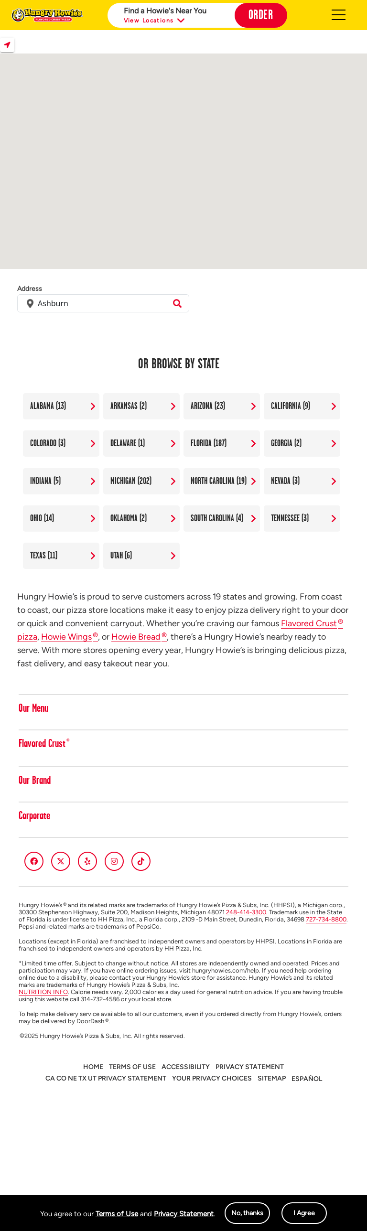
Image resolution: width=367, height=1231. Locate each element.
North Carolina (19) (219, 481)
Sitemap (272, 1078)
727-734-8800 (326, 919)
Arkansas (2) (128, 406)
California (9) (290, 406)
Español (306, 1079)
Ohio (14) (42, 518)
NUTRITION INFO (43, 992)
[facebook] (33, 861)
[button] (343, 711)
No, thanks (247, 1213)
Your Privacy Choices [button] (212, 1078)
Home (93, 1067)
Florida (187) (209, 443)
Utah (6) (121, 555)
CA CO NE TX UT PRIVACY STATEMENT (105, 1078)
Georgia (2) (286, 443)
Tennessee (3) (290, 518)
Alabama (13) (48, 406)
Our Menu (33, 709)
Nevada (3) (285, 481)
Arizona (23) (208, 406)
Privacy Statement (184, 1214)
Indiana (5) (45, 481)
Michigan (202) (130, 481)
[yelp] (87, 861)
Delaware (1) (127, 443)
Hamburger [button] (338, 15)
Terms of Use (117, 1214)
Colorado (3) (47, 443)
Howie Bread (139, 637)
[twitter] (60, 861)
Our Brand (35, 781)
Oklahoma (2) (128, 518)
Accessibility (186, 1067)
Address (29, 289)
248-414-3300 (246, 912)
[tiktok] (141, 861)
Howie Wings (69, 637)
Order (260, 15)
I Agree (304, 1213)
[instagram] (114, 861)
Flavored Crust (44, 744)
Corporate (34, 816)
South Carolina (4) (217, 518)
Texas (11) (43, 555)
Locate (7, 45)
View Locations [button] (155, 20)
